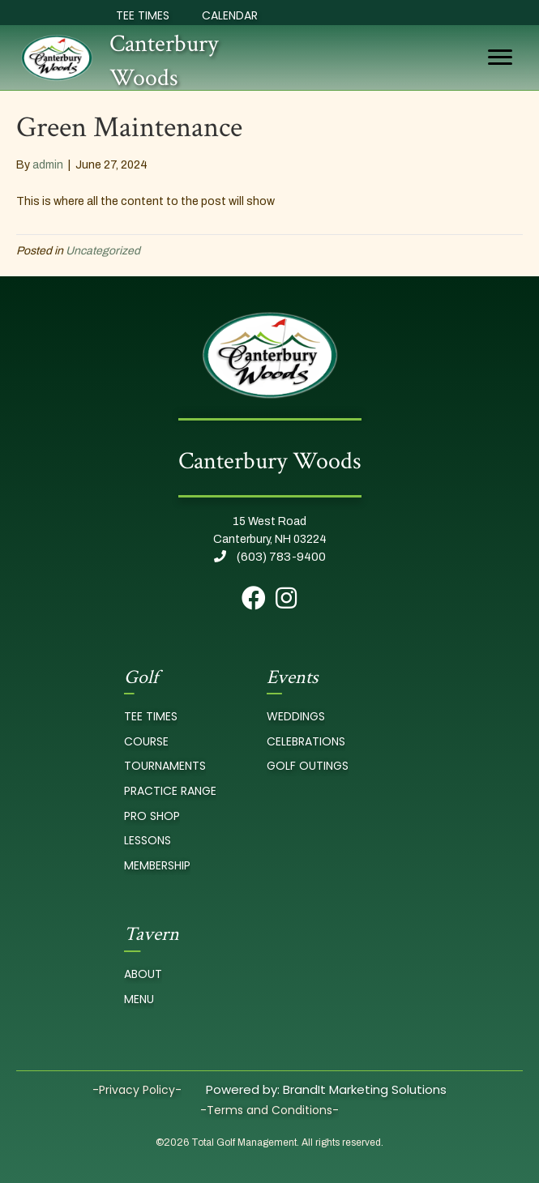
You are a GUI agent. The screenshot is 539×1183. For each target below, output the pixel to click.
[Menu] (500, 57)
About (143, 974)
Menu (139, 999)
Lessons (147, 840)
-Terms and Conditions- (269, 1110)
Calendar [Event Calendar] (230, 15)
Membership (157, 865)
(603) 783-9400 (270, 556)
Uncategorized (103, 251)
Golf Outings (308, 766)
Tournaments (165, 766)
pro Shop (152, 816)
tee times (151, 716)
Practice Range (170, 791)
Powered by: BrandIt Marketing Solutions (326, 1089)
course (146, 741)
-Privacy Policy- (137, 1090)
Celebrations (306, 741)
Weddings (296, 716)
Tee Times (142, 15)
